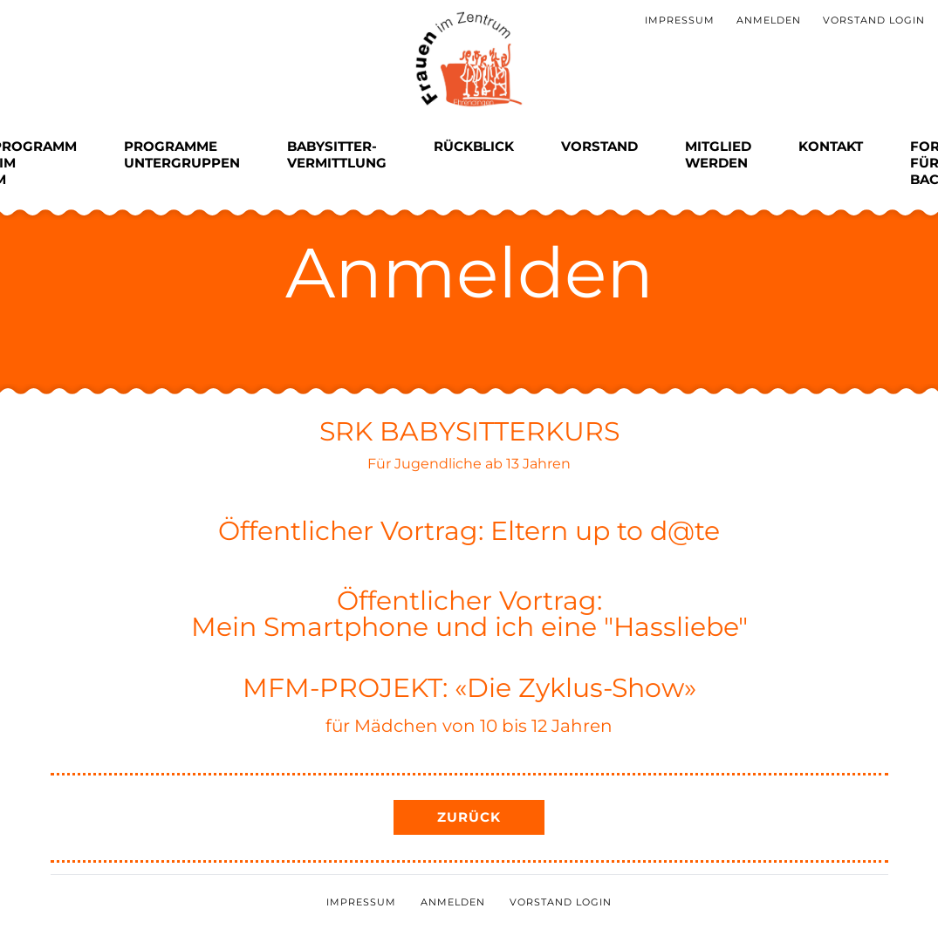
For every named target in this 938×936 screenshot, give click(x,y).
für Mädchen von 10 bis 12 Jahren (469, 725)
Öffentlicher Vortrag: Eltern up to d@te (469, 531)
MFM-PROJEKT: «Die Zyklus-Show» (469, 688)
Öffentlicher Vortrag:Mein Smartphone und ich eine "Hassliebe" (469, 613)
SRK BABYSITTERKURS (469, 431)
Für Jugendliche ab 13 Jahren (469, 463)
